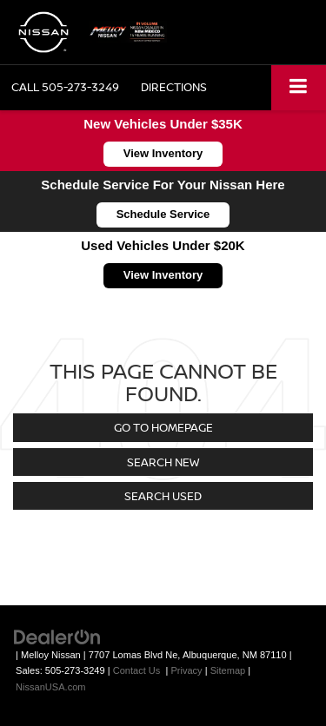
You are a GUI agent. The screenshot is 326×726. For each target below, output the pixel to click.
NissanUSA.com (50, 687)
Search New (163, 462)
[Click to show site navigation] (298, 87)
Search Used (163, 496)
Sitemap (228, 670)
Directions (174, 87)
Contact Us (137, 670)
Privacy (186, 670)
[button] (65, 87)
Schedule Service (163, 214)
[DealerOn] (57, 636)
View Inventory (163, 153)
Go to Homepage (163, 427)
